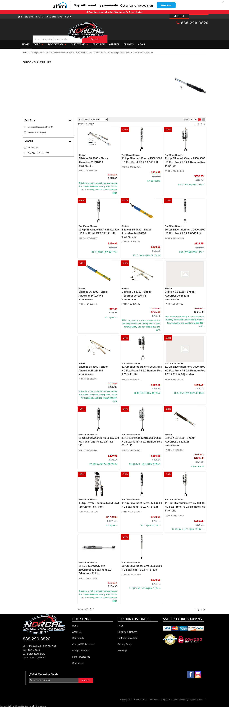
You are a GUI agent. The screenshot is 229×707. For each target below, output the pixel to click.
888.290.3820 (192, 23)
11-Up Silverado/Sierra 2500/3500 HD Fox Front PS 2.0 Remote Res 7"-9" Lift (185, 505)
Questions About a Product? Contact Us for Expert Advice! (115, 12)
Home (25, 42)
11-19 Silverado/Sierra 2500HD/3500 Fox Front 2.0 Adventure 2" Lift (94, 568)
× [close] (223, 1)
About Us (77, 630)
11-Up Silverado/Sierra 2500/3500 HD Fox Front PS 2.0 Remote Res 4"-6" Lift (185, 161)
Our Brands (78, 636)
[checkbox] (25, 146)
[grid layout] (199, 118)
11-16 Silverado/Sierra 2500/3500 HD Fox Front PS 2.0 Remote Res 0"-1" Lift (142, 440)
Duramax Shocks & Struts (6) (40, 125)
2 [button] (201, 122)
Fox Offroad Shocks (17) (38, 152)
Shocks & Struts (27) (37, 131)
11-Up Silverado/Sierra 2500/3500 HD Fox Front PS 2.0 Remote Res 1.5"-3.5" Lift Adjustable (185, 369)
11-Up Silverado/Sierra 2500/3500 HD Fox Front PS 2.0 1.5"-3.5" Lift (98, 440)
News (141, 42)
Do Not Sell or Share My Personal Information (23, 705)
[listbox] (96, 118)
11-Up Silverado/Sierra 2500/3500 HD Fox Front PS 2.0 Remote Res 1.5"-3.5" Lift (142, 369)
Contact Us (77, 661)
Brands (128, 42)
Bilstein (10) (33, 146)
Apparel (114, 42)
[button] (117, 31)
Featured (98, 42)
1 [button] (198, 122)
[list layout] (203, 118)
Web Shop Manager (197, 698)
